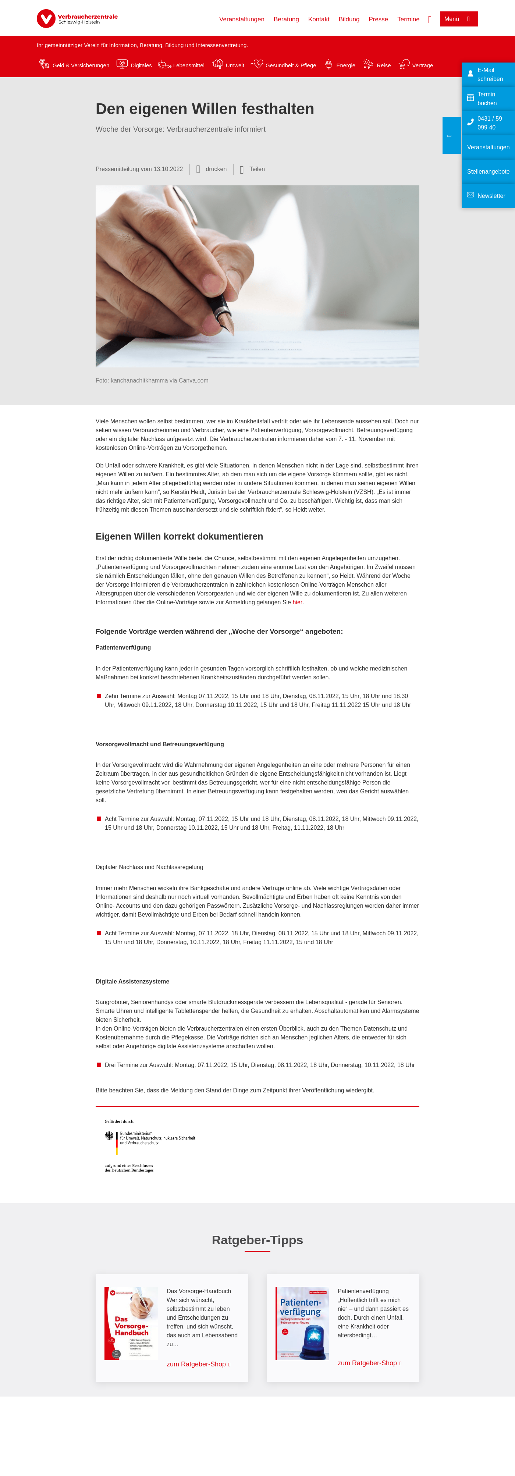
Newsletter (491, 196)
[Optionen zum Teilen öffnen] (252, 169)
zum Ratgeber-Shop (196, 1364)
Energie (345, 65)
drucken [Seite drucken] (216, 169)
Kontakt (319, 19)
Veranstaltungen (241, 19)
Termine (408, 19)
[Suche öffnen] (430, 19)
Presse (378, 19)
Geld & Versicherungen (81, 65)
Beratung (286, 19)
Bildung (349, 19)
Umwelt (235, 65)
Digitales (141, 65)
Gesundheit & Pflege (291, 65)
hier (297, 602)
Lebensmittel (189, 65)
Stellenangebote (488, 171)
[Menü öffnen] (459, 18)
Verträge (422, 65)
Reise (384, 65)
